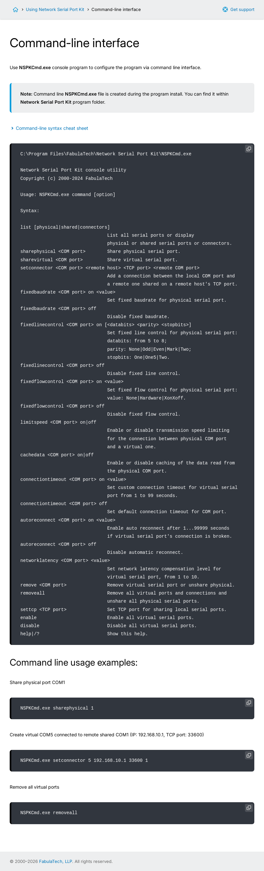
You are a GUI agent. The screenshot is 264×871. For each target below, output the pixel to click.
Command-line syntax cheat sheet (52, 128)
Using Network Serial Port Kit (55, 9)
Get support (242, 9)
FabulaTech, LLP (55, 861)
